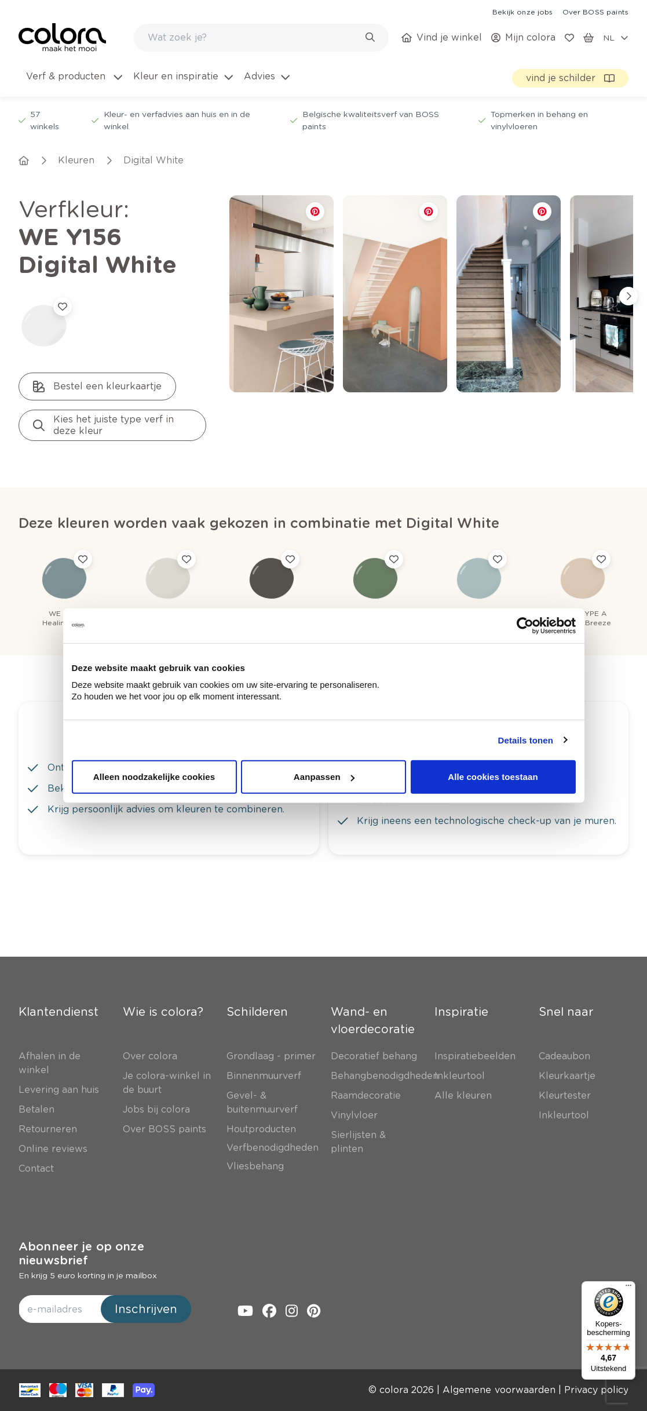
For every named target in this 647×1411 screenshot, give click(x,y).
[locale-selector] (615, 37)
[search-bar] (254, 38)
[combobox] (261, 38)
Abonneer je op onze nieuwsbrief (81, 1253)
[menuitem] (73, 83)
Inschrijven (146, 1309)
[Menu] (628, 1288)
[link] (522, 12)
